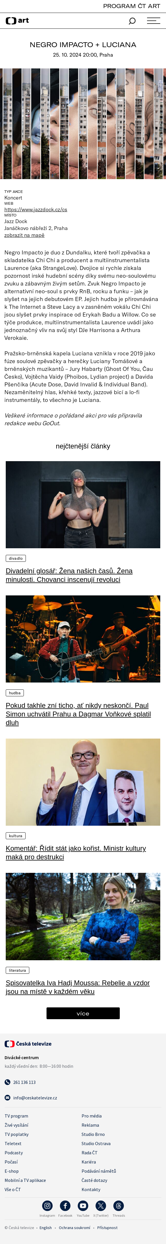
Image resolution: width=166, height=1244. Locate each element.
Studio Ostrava (96, 1143)
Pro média (92, 1116)
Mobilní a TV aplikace (25, 1180)
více (83, 1013)
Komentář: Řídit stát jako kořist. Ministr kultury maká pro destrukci (76, 852)
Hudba (15, 692)
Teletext (13, 1143)
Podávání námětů (99, 1171)
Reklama (90, 1125)
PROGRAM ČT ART (131, 5)
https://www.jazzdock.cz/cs (35, 209)
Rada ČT (90, 1152)
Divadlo (16, 558)
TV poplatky (16, 1134)
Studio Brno (93, 1134)
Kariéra (89, 1162)
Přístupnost (107, 1227)
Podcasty (14, 1152)
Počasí (11, 1162)
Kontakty (91, 1189)
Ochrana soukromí (74, 1227)
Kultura (15, 835)
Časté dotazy (94, 1180)
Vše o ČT (13, 1189)
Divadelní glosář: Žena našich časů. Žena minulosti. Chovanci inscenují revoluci (69, 575)
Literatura (17, 970)
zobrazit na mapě (24, 235)
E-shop (12, 1171)
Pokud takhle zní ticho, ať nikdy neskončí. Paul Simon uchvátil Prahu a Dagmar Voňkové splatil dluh (78, 714)
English (46, 1227)
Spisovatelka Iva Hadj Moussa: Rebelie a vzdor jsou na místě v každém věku (78, 987)
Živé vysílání (16, 1125)
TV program (16, 1116)
